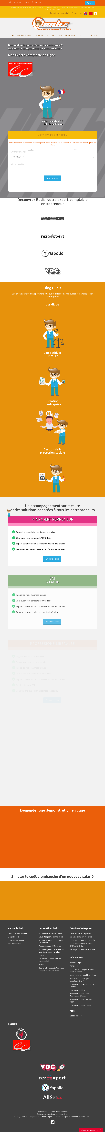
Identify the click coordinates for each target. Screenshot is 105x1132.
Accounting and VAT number (50, 946)
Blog (82, 35)
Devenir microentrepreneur (80, 933)
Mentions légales (76, 962)
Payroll (41, 955)
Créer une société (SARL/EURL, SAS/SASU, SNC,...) (82, 944)
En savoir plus (52, 561)
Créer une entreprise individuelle (82, 940)
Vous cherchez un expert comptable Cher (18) (79, 979)
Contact (93, 35)
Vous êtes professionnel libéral (51, 937)
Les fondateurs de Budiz (18, 933)
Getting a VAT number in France (82, 949)
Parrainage (74, 966)
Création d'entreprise (45, 35)
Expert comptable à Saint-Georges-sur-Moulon (80, 994)
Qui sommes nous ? (68, 35)
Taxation (42, 964)
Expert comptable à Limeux (81, 1005)
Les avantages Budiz (16, 940)
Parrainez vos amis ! (59, 13)
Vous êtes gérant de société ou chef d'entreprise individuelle (51, 950)
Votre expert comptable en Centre (83, 975)
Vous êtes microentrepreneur (50, 933)
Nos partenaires (14, 943)
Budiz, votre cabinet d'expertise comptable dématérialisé (51, 969)
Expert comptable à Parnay (80, 990)
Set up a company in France (81, 937)
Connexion (77, 13)
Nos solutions (24, 35)
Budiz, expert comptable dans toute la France (82, 970)
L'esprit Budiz (13, 937)
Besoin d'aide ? (76, 1016)
